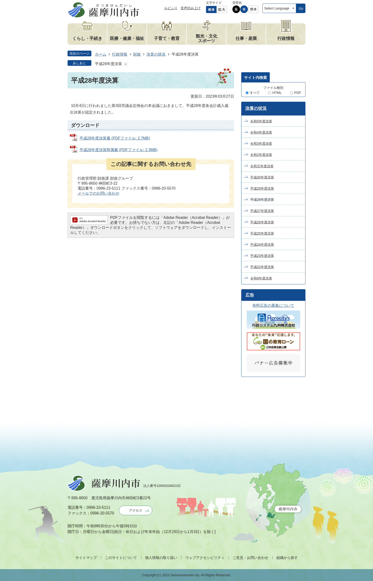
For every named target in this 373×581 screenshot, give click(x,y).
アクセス (135, 510)
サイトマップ (86, 558)
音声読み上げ (191, 8)
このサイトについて (121, 558)
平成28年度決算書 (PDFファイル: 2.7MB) (114, 138)
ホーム (100, 54)
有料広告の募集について (273, 305)
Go (301, 8)
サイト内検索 (255, 78)
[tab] (255, 77)
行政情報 (119, 54)
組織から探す (287, 558)
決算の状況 (156, 54)
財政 (137, 54)
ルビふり (170, 8)
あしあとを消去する (125, 64)
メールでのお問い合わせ (98, 193)
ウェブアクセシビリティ (205, 558)
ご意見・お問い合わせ (250, 558)
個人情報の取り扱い (161, 558)
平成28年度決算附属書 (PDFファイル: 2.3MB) (118, 150)
